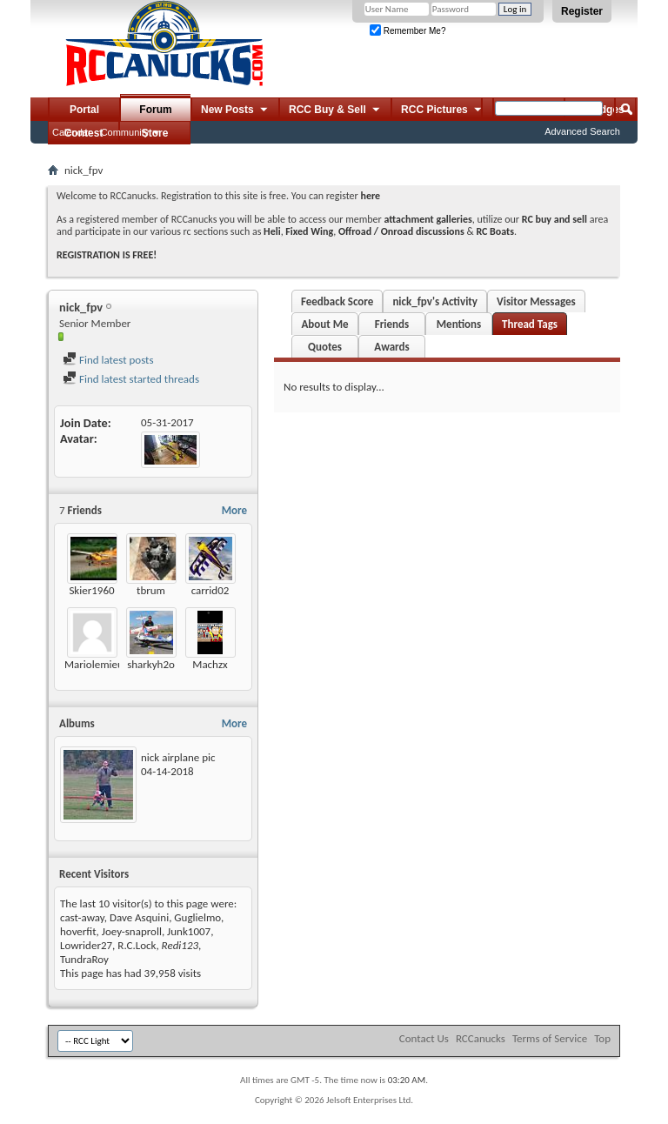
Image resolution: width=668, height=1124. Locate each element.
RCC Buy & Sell (335, 110)
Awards (391, 346)
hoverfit (78, 931)
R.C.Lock (136, 945)
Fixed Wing (309, 231)
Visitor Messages (536, 301)
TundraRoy (84, 959)
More (234, 510)
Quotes (325, 346)
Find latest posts (108, 359)
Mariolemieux (96, 664)
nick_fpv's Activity (435, 301)
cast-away (82, 917)
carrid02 (210, 590)
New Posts (235, 110)
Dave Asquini (139, 917)
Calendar (71, 132)
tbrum (151, 590)
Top (602, 1038)
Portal (84, 110)
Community (125, 132)
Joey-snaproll (132, 931)
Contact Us (424, 1038)
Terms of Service (549, 1038)
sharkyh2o (151, 664)
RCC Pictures (442, 110)
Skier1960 (91, 590)
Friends (392, 324)
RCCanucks (480, 1038)
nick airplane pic (178, 757)
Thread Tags (530, 324)
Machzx (209, 664)
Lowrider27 (86, 945)
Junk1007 (188, 931)
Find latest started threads (131, 378)
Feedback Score (337, 301)
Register (582, 11)
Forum (155, 110)
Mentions (459, 324)
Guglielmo (197, 917)
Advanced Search (582, 131)
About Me (324, 324)
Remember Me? (407, 31)
